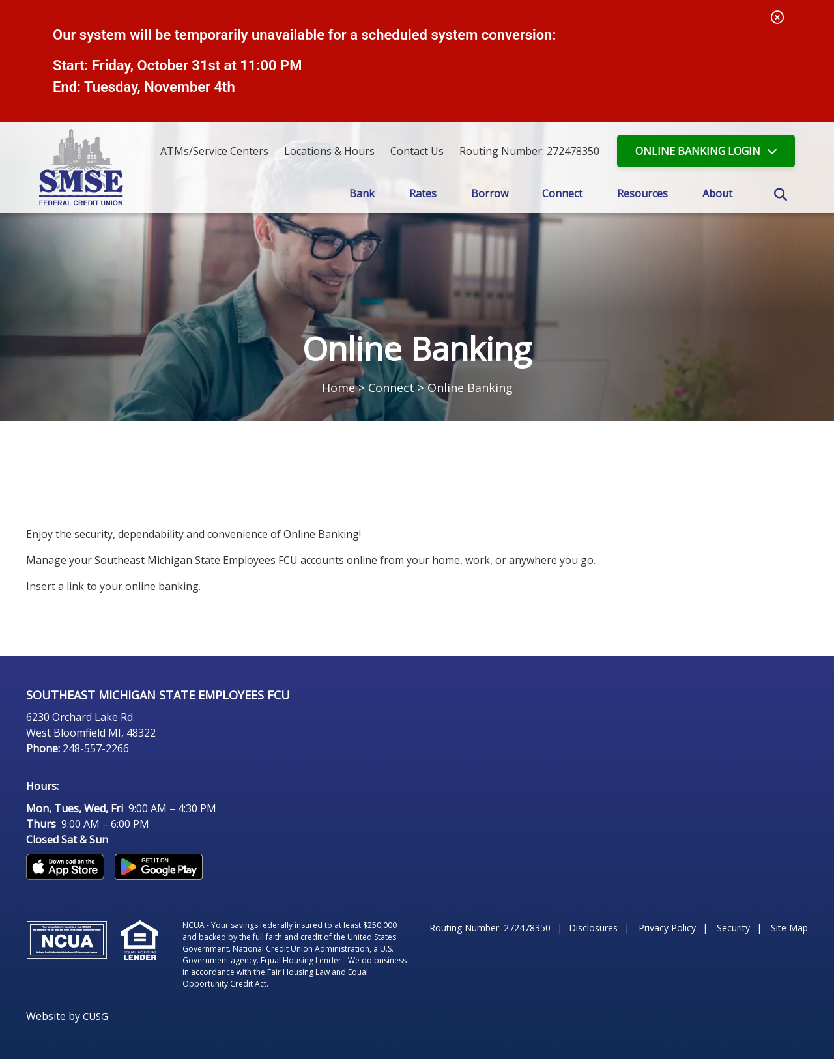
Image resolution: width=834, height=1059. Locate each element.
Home (338, 387)
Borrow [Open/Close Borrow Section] (489, 193)
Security (733, 928)
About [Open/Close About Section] (717, 193)
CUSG (95, 1016)
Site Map (789, 928)
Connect (391, 387)
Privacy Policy (667, 928)
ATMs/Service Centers (214, 151)
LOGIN (697, 151)
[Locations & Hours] (329, 151)
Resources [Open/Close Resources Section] (642, 193)
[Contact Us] (417, 151)
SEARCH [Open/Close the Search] (780, 194)
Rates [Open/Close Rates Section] (423, 193)
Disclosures (593, 928)
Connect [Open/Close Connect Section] (562, 193)
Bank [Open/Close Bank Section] (362, 193)
